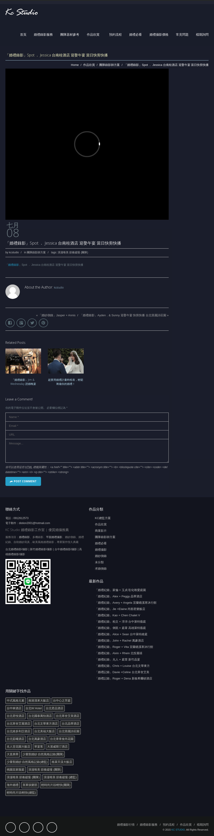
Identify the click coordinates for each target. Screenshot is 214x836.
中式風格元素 (15, 700)
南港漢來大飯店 (38, 700)
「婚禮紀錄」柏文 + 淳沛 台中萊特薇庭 (120, 621)
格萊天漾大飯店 (62, 762)
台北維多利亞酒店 (18, 731)
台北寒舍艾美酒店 (67, 716)
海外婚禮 (12, 785)
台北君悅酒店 (15, 716)
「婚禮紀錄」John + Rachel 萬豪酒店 (119, 640)
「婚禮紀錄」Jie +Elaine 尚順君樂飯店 (120, 609)
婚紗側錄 (101, 556)
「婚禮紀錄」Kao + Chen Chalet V (117, 615)
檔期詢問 (202, 34)
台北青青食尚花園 (62, 739)
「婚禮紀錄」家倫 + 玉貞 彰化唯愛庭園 (120, 590)
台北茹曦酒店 (15, 739)
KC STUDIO (178, 829)
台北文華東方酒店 (46, 723)
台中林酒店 (14, 708)
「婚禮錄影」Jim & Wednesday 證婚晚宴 (23, 382)
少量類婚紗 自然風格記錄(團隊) (43, 754)
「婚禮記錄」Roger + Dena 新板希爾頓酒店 (123, 678)
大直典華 (12, 754)
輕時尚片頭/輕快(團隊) (55, 785)
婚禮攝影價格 (159, 34)
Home (75, 65)
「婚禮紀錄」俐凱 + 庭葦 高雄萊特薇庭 (120, 628)
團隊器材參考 (69, 34)
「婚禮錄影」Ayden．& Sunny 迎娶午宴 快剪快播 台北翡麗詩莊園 (123, 315)
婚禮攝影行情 (126, 824)
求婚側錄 (101, 568)
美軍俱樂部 (30, 785)
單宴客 (38, 746)
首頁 (23, 34)
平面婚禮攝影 (54, 537)
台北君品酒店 (54, 708)
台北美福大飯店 (44, 731)
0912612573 (21, 518)
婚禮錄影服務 (43, 34)
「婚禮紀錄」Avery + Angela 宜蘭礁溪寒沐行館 (125, 602)
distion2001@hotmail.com (34, 523)
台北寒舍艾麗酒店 (18, 723)
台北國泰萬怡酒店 (40, 716)
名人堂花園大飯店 (18, 746)
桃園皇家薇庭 (15, 769)
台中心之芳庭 (62, 700)
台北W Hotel (33, 708)
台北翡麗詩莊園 (69, 731)
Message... (87, 451)
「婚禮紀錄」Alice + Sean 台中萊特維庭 (121, 634)
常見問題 (182, 34)
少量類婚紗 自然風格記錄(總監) (27, 762)
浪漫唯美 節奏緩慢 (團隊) (73, 252)
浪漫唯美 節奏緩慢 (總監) (60, 777)
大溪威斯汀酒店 (57, 746)
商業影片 (101, 530)
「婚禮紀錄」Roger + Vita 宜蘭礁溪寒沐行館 (124, 647)
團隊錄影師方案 (109, 65)
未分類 (99, 562)
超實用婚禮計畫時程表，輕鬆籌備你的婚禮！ (65, 382)
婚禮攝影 (101, 549)
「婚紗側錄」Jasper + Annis (57, 315)
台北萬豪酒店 (37, 739)
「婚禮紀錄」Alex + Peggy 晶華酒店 (119, 596)
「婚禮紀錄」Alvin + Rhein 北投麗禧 (119, 653)
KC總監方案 (103, 518)
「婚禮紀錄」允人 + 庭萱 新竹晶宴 (117, 659)
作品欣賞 (93, 34)
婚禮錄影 (13, 264)
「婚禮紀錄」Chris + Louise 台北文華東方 (122, 665)
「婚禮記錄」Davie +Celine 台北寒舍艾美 (122, 672)
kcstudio (14, 252)
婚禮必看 (135, 34)
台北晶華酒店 (70, 723)
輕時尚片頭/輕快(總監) (21, 792)
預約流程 (115, 34)
